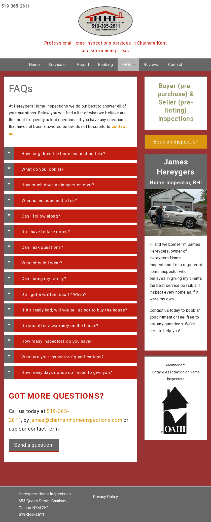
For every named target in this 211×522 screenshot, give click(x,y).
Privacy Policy (105, 496)
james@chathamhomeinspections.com (76, 420)
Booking (105, 64)
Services (58, 64)
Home (34, 64)
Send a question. (34, 445)
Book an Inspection (176, 142)
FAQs (128, 64)
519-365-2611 (15, 6)
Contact (175, 64)
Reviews (151, 64)
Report (83, 64)
